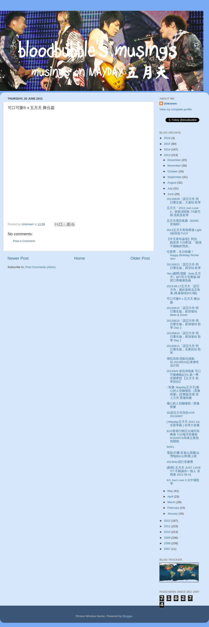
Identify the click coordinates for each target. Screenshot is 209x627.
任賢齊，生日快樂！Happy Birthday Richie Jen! (183, 255)
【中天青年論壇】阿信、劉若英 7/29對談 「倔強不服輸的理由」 (184, 242)
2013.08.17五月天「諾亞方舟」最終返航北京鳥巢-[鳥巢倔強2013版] (183, 290)
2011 (167, 526)
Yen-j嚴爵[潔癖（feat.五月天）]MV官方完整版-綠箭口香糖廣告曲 (184, 277)
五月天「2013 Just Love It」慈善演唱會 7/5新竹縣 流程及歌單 (184, 211)
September (174, 177)
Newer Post (18, 258)
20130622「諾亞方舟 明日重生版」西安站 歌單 (184, 266)
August (172, 182)
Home (79, 258)
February (173, 507)
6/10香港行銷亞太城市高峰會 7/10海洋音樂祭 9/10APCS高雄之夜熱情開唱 (183, 436)
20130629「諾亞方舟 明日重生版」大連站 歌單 (184, 200)
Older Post (140, 258)
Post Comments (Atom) (40, 267)
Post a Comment (24, 241)
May (170, 491)
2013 (167, 155)
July (170, 188)
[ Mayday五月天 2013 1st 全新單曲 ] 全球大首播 (183, 423)
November (174, 165)
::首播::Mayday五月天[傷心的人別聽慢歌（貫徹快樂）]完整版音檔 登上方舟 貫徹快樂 (183, 392)
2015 (167, 143)
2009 (167, 537)
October (173, 171)
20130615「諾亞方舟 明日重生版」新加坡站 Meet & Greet (183, 311)
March (171, 502)
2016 (167, 138)
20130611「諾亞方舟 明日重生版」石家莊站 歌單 (184, 349)
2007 (167, 549)
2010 (167, 531)
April (170, 496)
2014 (167, 149)
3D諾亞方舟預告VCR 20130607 (181, 414)
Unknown (170, 103)
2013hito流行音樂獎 (180, 461)
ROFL (171, 447)
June (171, 194)
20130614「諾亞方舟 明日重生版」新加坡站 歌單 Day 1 (184, 337)
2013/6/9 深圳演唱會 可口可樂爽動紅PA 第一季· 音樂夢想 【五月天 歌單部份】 (184, 376)
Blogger (128, 616)
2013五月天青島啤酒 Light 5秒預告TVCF (184, 231)
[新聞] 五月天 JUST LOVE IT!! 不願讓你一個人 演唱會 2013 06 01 (184, 471)
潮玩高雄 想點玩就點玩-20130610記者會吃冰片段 (183, 362)
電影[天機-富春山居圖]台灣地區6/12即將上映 (183, 454)
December (174, 160)
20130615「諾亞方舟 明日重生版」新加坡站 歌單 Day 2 (184, 324)
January (173, 513)
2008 (167, 543)
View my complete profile (175, 109)
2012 (167, 520)
